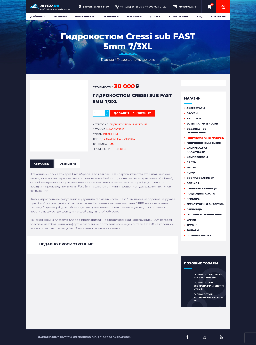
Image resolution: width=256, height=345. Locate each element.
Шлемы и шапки (198, 235)
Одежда (193, 183)
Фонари (192, 230)
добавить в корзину (132, 113)
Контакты (218, 16)
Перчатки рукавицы (201, 188)
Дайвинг (36, 16)
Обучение (110, 16)
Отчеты (59, 16)
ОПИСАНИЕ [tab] (41, 163)
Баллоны (193, 118)
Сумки (191, 219)
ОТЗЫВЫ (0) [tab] (68, 163)
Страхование (179, 16)
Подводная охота (200, 193)
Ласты (191, 162)
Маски (191, 167)
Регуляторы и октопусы (205, 204)
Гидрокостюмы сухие (203, 142)
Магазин (133, 16)
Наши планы (84, 16)
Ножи (190, 172)
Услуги (155, 16)
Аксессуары (195, 107)
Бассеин (192, 113)
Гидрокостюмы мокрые (205, 137)
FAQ (199, 16)
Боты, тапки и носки (202, 123)
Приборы (193, 198)
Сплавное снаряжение (204, 214)
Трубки (191, 225)
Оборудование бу (200, 177)
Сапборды (194, 209)
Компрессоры (197, 157)
